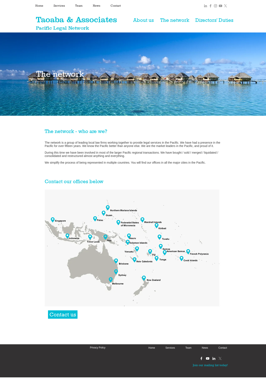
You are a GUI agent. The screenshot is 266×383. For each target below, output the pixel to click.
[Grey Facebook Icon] (210, 6)
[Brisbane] (116, 261)
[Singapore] (52, 220)
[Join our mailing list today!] (210, 365)
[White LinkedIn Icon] (214, 358)
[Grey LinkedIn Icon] (205, 6)
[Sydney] (116, 272)
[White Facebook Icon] (201, 358)
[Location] (110, 280)
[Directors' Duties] (214, 20)
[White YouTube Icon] (208, 358)
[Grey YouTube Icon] (220, 6)
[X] (225, 6)
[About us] (143, 20)
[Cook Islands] (181, 258)
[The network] (175, 20)
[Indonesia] (66, 236)
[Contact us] (63, 314)
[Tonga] (156, 258)
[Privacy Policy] (97, 347)
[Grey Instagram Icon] (215, 6)
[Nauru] (129, 236)
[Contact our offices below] (75, 181)
